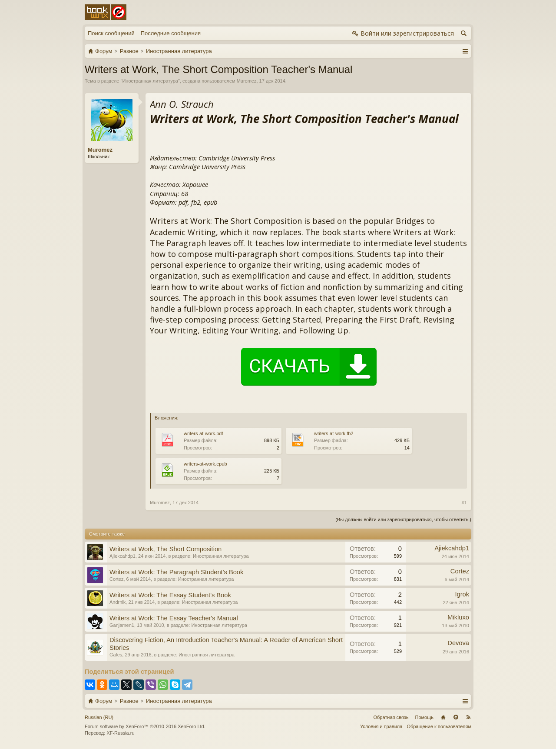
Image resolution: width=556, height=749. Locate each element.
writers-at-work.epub (205, 463)
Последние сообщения (171, 33)
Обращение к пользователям (439, 726)
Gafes (115, 654)
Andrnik (117, 602)
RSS (468, 717)
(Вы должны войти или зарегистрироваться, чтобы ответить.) (403, 519)
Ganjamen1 (121, 625)
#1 (464, 502)
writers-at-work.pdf (203, 433)
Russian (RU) (99, 717)
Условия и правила (381, 726)
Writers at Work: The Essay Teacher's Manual (173, 618)
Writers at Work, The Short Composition (165, 549)
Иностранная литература (150, 80)
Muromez (247, 80)
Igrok (462, 594)
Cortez (116, 579)
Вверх (456, 717)
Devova (458, 642)
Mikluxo (458, 617)
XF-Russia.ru (120, 733)
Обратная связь (390, 717)
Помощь (424, 717)
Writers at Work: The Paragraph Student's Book (176, 572)
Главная (443, 717)
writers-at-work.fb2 (333, 433)
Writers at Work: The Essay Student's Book (170, 595)
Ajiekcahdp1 (122, 556)
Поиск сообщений (111, 33)
